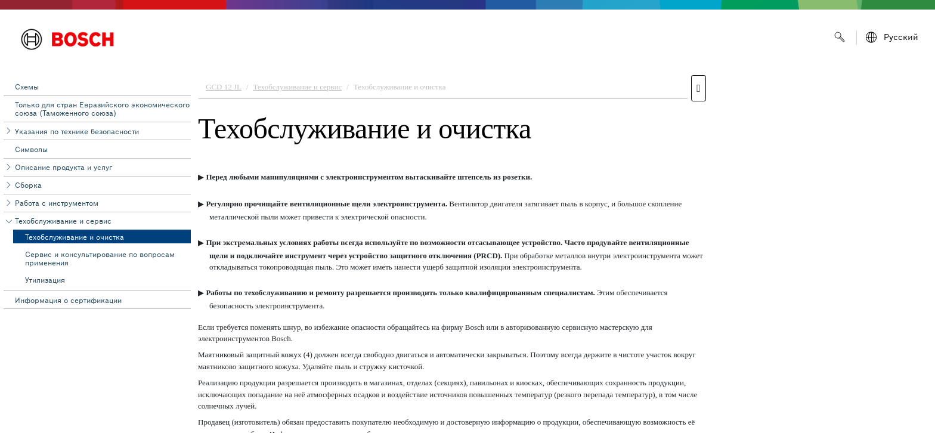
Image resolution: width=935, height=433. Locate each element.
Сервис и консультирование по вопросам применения (100, 258)
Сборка (28, 185)
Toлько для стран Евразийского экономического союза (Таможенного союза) (102, 108)
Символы (31, 149)
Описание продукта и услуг (63, 167)
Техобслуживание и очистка (74, 237)
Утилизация (45, 280)
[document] (563, 251)
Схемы (27, 86)
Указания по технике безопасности (77, 131)
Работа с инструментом (56, 203)
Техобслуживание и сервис (63, 220)
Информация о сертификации (68, 300)
